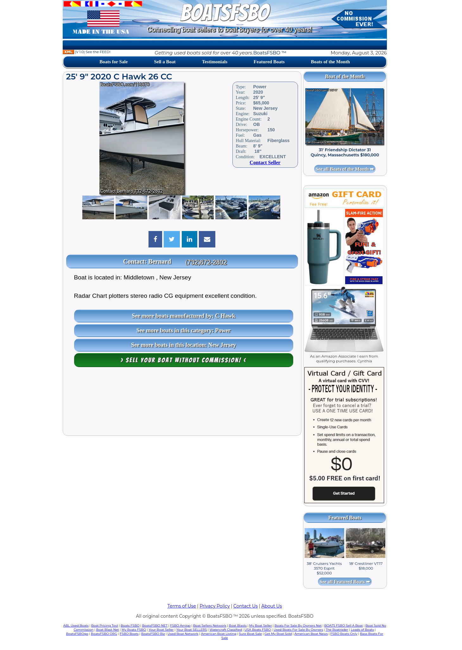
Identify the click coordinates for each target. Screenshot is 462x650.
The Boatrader (337, 630)
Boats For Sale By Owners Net (298, 625)
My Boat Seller (260, 625)
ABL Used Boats (76, 625)
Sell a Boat (164, 61)
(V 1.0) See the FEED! (87, 52)
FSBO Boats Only (343, 634)
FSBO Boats (129, 634)
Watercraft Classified (225, 630)
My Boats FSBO (134, 630)
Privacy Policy (214, 606)
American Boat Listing (219, 634)
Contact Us (245, 606)
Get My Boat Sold (278, 634)
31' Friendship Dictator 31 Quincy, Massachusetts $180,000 (345, 152)
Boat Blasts (238, 625)
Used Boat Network (183, 634)
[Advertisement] (182, 402)
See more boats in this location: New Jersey (183, 345)
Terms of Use (182, 606)
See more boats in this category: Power (183, 330)
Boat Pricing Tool (104, 625)
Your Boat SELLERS (191, 630)
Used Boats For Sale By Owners (298, 630)
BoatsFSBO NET (155, 625)
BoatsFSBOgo (77, 634)
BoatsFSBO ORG (104, 634)
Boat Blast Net (107, 630)
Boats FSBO (130, 625)
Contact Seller (265, 162)
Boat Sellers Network (209, 625)
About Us (271, 606)
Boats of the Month (330, 61)
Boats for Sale (113, 61)
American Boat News (311, 634)
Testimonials (214, 61)
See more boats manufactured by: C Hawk (183, 316)
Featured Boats (269, 61)
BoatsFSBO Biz (153, 634)
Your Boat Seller (161, 630)
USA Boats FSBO (257, 630)
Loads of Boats (362, 630)
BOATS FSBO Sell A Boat (343, 625)
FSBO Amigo (180, 625)
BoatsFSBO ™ (270, 53)
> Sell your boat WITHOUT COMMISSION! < (183, 360)
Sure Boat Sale (250, 634)
